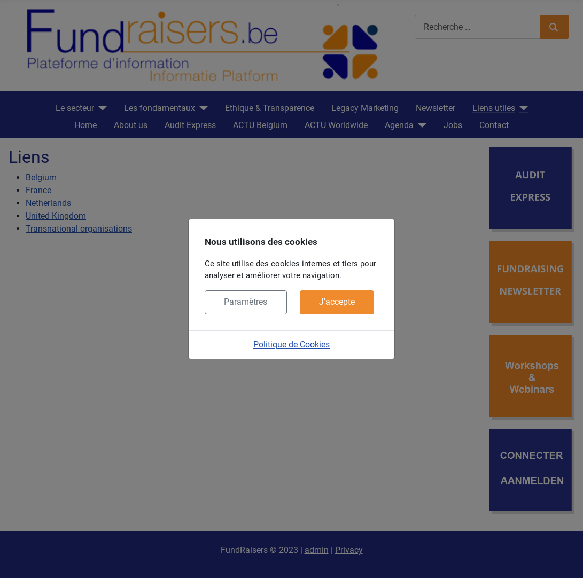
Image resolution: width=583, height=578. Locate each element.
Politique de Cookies (291, 344)
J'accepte (337, 302)
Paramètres (245, 302)
